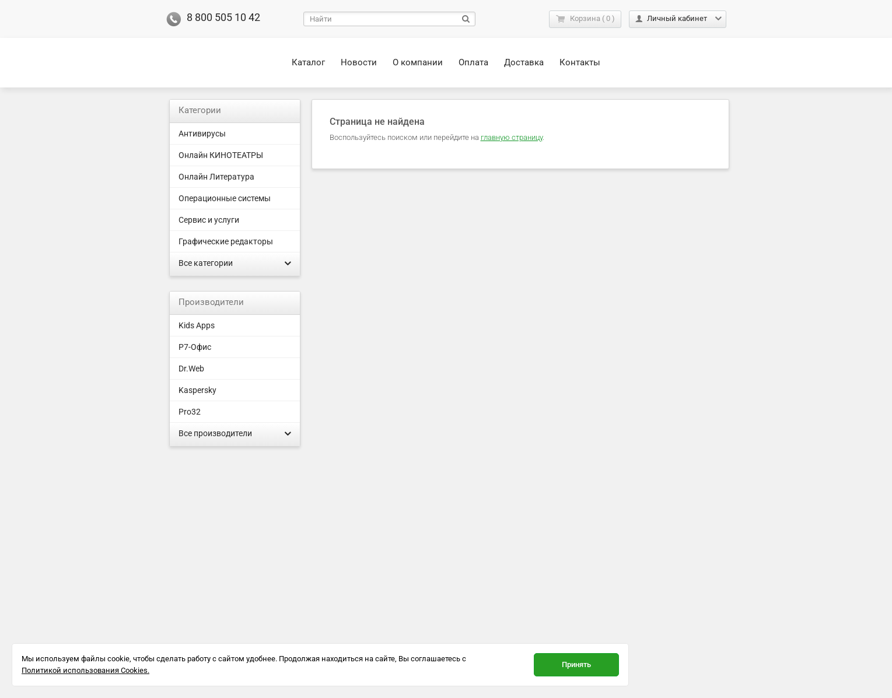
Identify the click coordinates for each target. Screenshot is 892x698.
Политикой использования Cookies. (85, 670)
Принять (576, 664)
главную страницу (512, 137)
